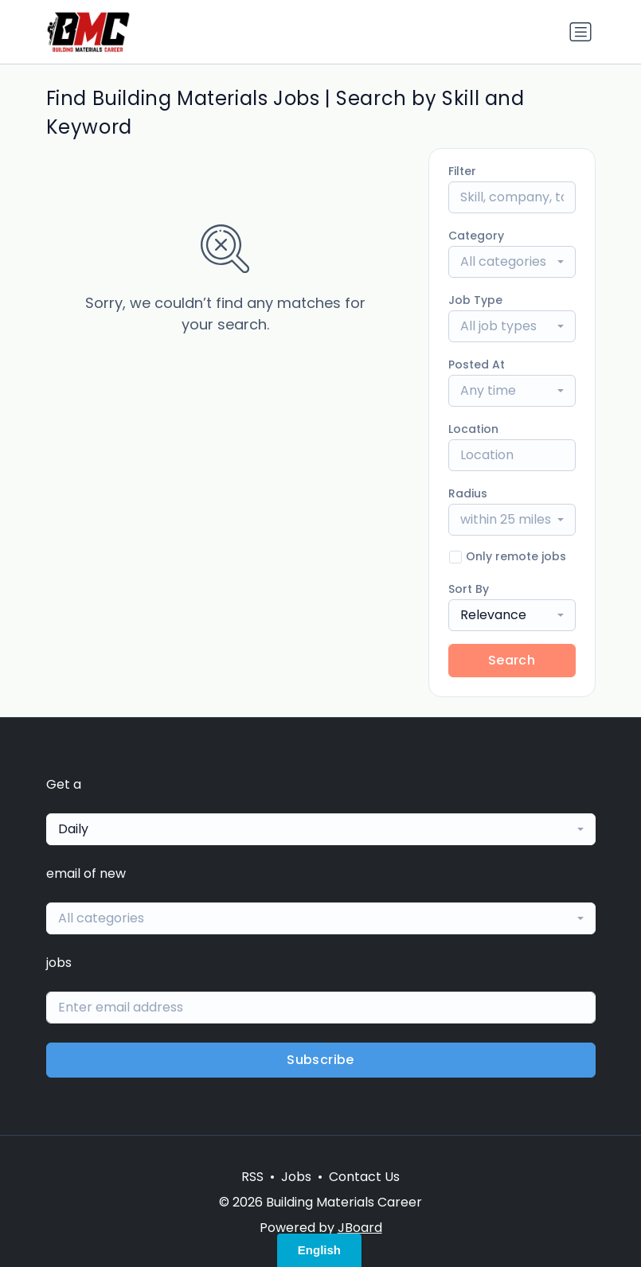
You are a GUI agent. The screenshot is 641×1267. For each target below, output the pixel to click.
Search (511, 660)
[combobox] (512, 262)
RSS (252, 1177)
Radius (467, 493)
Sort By (468, 589)
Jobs (296, 1177)
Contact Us (364, 1177)
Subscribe (320, 1060)
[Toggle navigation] (580, 32)
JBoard (360, 1227)
